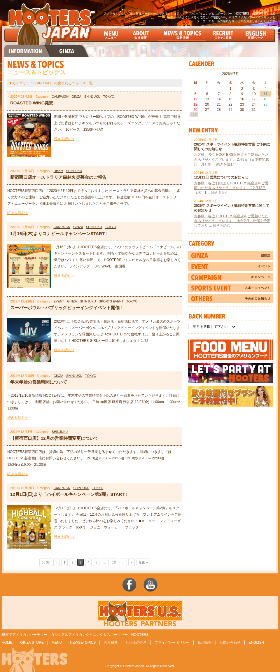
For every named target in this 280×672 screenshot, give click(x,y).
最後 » (143, 562)
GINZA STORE (31, 642)
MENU (57, 642)
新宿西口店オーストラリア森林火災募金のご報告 (58, 177)
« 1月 (193, 114)
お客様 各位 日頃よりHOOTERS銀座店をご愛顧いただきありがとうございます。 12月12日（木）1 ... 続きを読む (231, 188)
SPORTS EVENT (111, 301)
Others (58, 171)
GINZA (76, 96)
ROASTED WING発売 (31, 102)
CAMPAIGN (60, 96)
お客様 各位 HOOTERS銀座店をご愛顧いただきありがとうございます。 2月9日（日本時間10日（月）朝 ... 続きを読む (231, 159)
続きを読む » (64, 139)
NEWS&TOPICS (83, 642)
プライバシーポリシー (172, 642)
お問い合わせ (230, 642)
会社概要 (111, 642)
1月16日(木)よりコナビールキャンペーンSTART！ (59, 233)
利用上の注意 (136, 642)
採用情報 (205, 642)
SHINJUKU (92, 96)
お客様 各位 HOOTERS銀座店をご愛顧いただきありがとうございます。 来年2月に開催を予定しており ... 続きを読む (232, 221)
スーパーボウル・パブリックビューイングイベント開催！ (67, 307)
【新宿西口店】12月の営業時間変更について (54, 438)
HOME (7, 642)
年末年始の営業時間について (38, 381)
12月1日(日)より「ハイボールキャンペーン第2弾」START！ (69, 494)
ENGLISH (256, 642)
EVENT (58, 301)
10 (114, 562)
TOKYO (108, 96)
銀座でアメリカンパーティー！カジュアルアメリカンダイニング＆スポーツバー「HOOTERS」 (77, 635)
